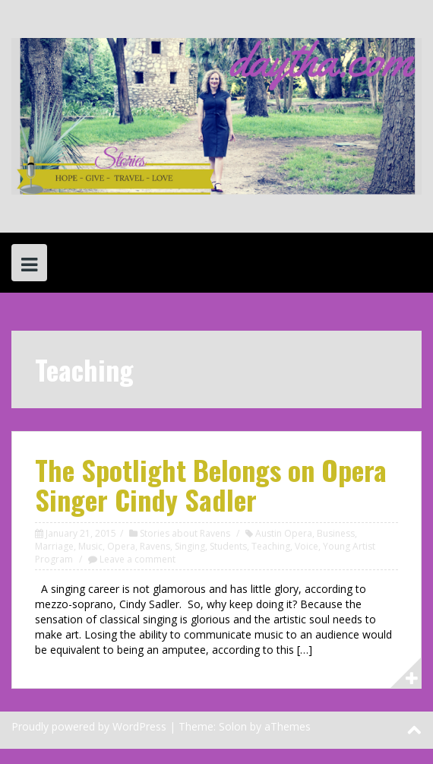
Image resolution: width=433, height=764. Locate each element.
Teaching (270, 546)
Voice (306, 546)
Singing (190, 546)
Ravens (155, 546)
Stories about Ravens (185, 533)
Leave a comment (137, 559)
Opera (121, 546)
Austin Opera (283, 533)
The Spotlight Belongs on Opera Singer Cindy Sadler (211, 484)
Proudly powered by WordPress (88, 726)
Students (228, 546)
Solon (233, 726)
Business (336, 533)
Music (90, 546)
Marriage (54, 546)
